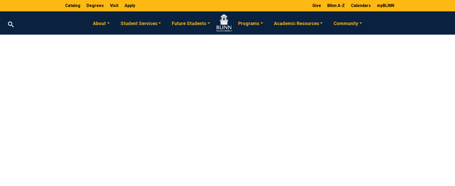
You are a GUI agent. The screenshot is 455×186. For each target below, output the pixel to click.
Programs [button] (248, 23)
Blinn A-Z (336, 5)
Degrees (95, 5)
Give (317, 5)
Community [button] (345, 23)
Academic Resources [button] (296, 23)
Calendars (361, 5)
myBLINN (385, 5)
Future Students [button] (189, 23)
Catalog (73, 5)
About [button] (99, 23)
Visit (114, 5)
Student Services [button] (139, 23)
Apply (130, 5)
